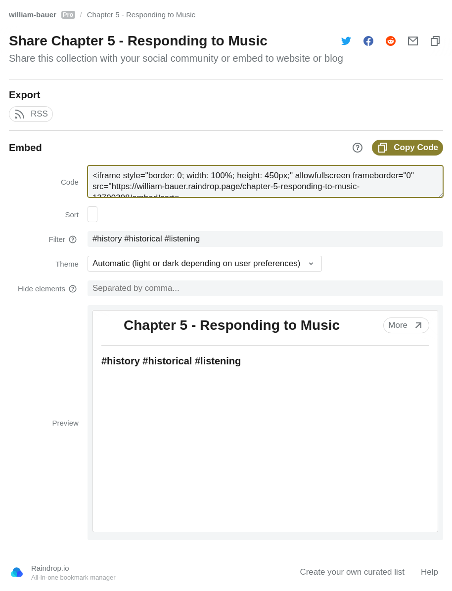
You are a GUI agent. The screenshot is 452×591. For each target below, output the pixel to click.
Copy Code (407, 148)
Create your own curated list (352, 572)
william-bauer (42, 14)
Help (429, 572)
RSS (31, 114)
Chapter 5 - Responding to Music (141, 14)
